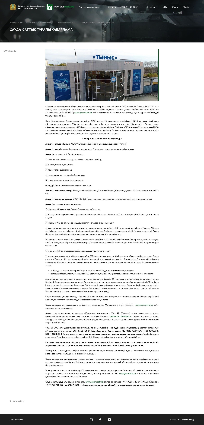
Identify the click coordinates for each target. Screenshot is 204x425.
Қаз (175, 7)
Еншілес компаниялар (89, 7)
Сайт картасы (16, 419)
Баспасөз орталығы (66, 22)
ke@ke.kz (114, 316)
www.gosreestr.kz (83, 112)
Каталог (112, 7)
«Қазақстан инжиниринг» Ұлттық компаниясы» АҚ (31, 22)
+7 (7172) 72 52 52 (129, 7)
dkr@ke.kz (126, 316)
